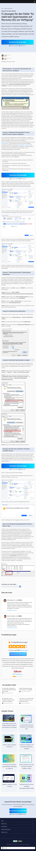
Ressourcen (4, 823)
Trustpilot (2, 836)
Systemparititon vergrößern (24, 145)
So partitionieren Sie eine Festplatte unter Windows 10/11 (26, 726)
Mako (5, 59)
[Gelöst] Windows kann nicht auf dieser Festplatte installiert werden (26, 766)
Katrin (5, 55)
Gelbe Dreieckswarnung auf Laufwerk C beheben (25, 689)
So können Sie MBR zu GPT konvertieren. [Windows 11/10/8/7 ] (27, 746)
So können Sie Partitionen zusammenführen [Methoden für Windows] (9, 766)
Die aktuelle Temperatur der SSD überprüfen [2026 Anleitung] (9, 690)
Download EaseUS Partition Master (18, 654)
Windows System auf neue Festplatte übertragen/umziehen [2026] (26, 786)
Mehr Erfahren (17, 674)
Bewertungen (24, 650)
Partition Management (8, 8)
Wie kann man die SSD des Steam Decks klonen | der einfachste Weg (26, 700)
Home (2, 8)
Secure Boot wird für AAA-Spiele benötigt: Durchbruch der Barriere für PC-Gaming (9, 725)
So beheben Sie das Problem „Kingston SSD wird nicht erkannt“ (8, 700)
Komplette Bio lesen (11, 610)
